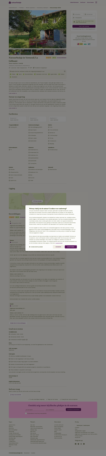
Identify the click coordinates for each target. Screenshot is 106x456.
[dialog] (53, 228)
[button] (36, 247)
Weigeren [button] (58, 246)
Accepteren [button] (70, 246)
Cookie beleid (59, 243)
